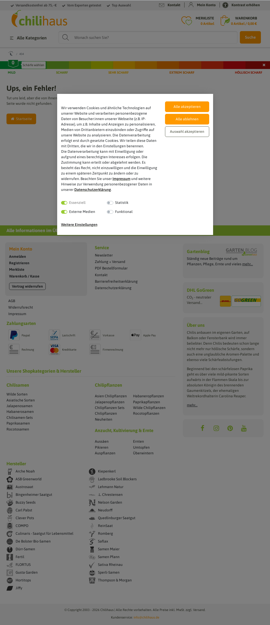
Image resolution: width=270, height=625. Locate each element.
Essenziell (77, 202)
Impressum (121, 179)
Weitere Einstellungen (79, 225)
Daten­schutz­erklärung (92, 190)
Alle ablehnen (187, 119)
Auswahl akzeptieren (187, 131)
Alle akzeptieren (187, 107)
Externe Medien (82, 212)
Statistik (121, 202)
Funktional (124, 212)
